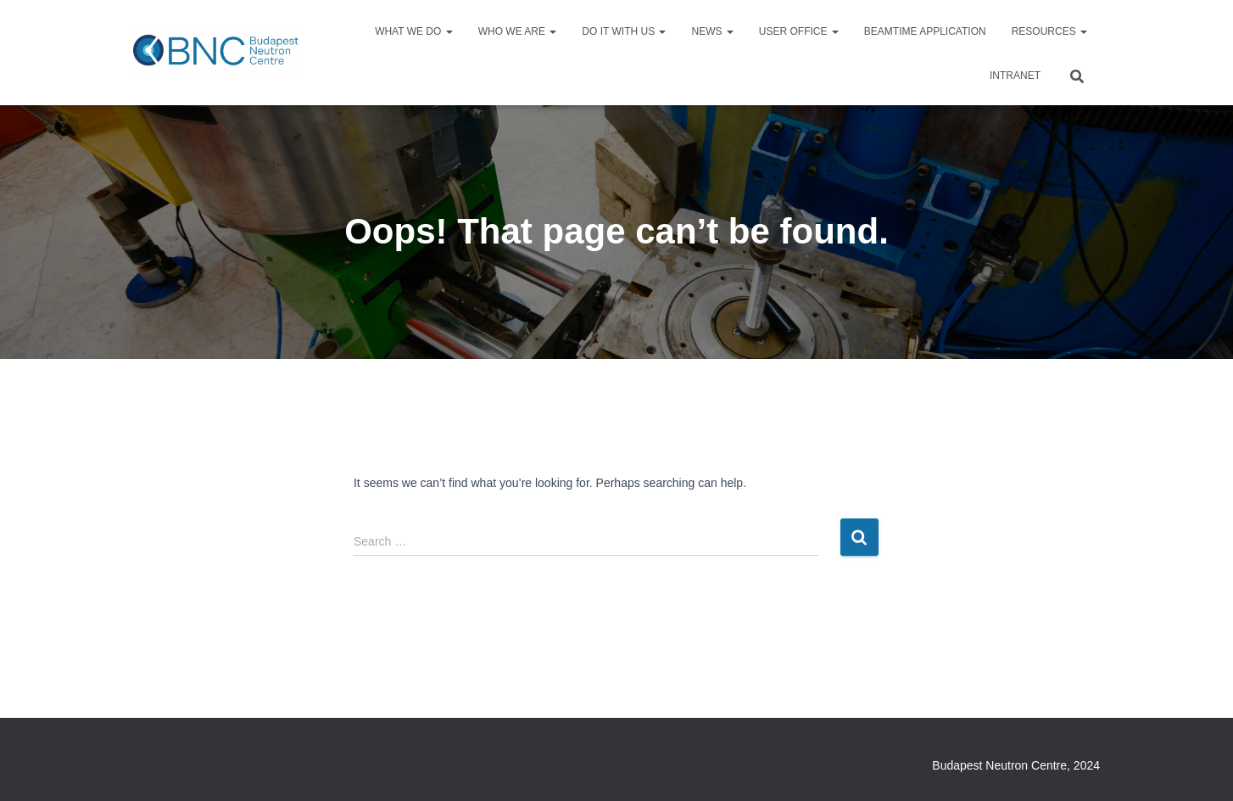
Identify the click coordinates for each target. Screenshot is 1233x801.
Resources (1049, 31)
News (712, 31)
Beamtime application (925, 31)
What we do (414, 31)
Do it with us (624, 31)
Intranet (1015, 75)
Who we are (517, 31)
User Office (799, 31)
